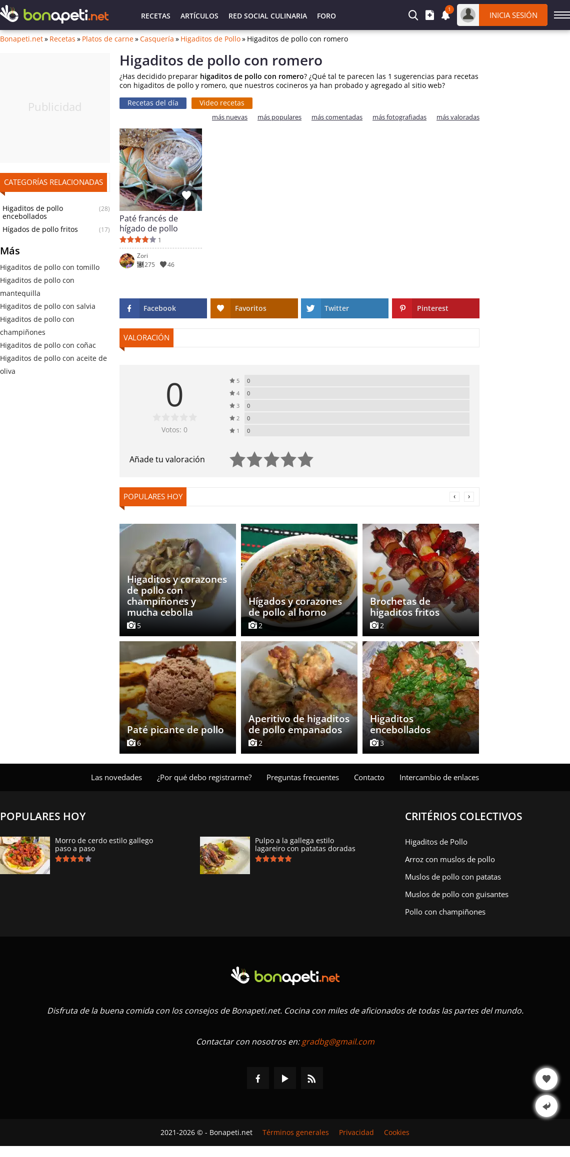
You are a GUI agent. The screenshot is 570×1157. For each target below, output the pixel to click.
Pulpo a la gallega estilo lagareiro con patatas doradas (305, 845)
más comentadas (337, 117)
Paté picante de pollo (175, 729)
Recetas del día (153, 102)
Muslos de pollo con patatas (453, 877)
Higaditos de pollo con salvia (48, 306)
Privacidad (356, 1132)
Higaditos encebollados (400, 724)
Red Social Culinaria (267, 15)
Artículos (199, 15)
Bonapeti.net (21, 39)
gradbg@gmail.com (338, 1041)
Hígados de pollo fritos (40, 229)
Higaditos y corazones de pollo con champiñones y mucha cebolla (177, 596)
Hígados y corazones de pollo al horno (295, 607)
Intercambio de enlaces (439, 777)
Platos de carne (108, 39)
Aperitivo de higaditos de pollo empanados (299, 724)
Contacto (369, 777)
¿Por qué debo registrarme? (204, 777)
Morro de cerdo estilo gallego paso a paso (104, 845)
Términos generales (295, 1132)
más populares (280, 117)
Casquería (157, 39)
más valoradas (458, 117)
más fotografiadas (399, 117)
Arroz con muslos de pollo (450, 859)
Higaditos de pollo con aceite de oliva (53, 364)
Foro (326, 15)
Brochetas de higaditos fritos (405, 607)
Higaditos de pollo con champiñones (37, 325)
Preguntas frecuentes (302, 777)
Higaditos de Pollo (210, 39)
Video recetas (222, 102)
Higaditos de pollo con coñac (48, 345)
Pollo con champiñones (445, 912)
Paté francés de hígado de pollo (149, 223)
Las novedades (116, 777)
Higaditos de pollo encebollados (32, 212)
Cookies (397, 1132)
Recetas (155, 15)
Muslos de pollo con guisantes (456, 894)
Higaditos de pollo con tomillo (50, 267)
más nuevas (230, 117)
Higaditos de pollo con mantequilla (37, 286)
